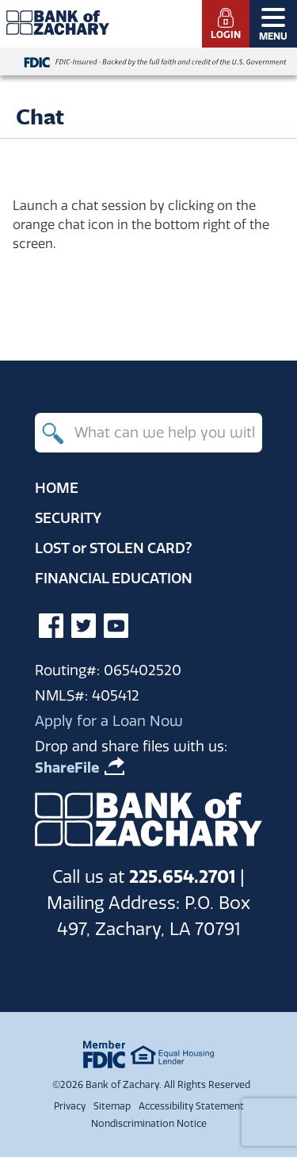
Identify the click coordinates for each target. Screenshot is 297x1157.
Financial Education (113, 578)
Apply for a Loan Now (109, 721)
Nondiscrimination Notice (149, 1123)
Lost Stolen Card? (113, 548)
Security (68, 518)
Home (56, 488)
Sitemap (112, 1106)
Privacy (70, 1106)
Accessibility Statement (191, 1106)
